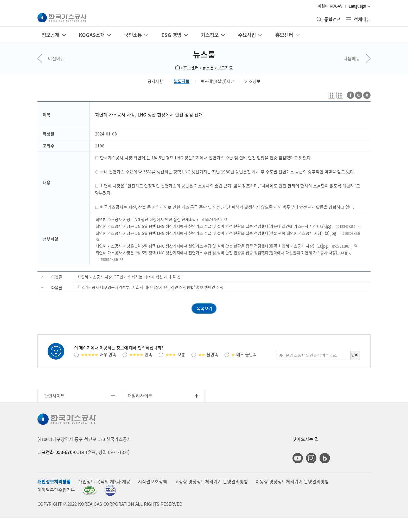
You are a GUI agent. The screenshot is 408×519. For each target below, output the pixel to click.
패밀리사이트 (140, 397)
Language (357, 6)
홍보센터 (191, 67)
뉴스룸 (204, 54)
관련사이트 (54, 397)
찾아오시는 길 (305, 440)
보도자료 (225, 67)
